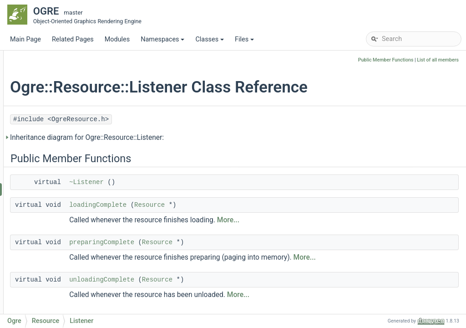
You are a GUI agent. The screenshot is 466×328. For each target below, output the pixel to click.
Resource (52, 175)
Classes (210, 42)
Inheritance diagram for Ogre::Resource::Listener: (198, 137)
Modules (117, 39)
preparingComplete (212, 242)
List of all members (438, 60)
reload (55, 285)
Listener (57, 189)
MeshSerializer (59, 148)
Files (245, 42)
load (52, 271)
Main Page (25, 39)
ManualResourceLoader (72, 80)
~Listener (197, 182)
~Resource (61, 244)
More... (339, 220)
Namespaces (163, 42)
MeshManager (59, 134)
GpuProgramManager (69, 52)
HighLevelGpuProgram (71, 66)
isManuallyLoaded (72, 312)
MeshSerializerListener (71, 162)
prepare (57, 257)
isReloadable (64, 298)
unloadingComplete (212, 279)
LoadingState (65, 203)
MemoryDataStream (67, 93)
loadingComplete (209, 205)
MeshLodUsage (61, 121)
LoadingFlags (65, 216)
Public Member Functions (386, 60)
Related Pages (73, 39)
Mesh (46, 107)
